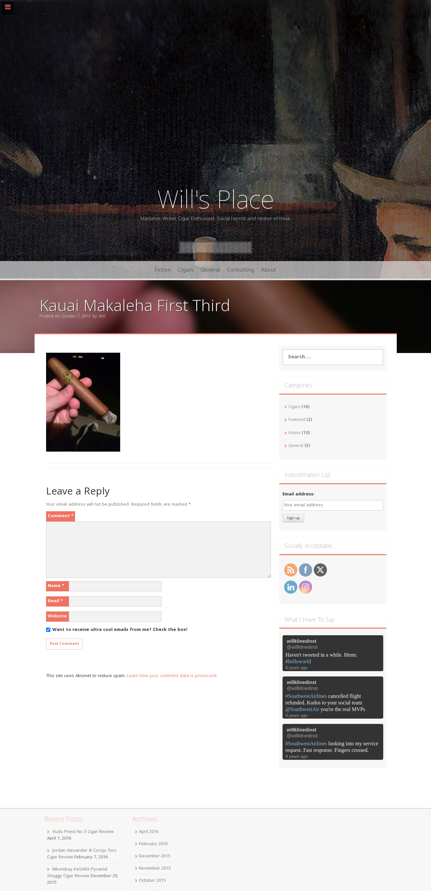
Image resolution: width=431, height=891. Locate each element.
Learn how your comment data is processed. (172, 676)
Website (57, 616)
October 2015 (152, 880)
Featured (296, 420)
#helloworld (298, 661)
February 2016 (153, 844)
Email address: (299, 494)
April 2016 (148, 832)
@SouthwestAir (302, 709)
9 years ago (296, 667)
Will (101, 316)
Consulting (240, 269)
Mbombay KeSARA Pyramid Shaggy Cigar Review (77, 873)
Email (55, 601)
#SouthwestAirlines (306, 696)
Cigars (186, 269)
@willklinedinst (302, 647)
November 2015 (155, 868)
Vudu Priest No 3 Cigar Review (83, 832)
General (210, 269)
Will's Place (215, 199)
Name (56, 586)
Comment (60, 516)
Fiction (162, 269)
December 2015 (154, 856)
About (268, 269)
